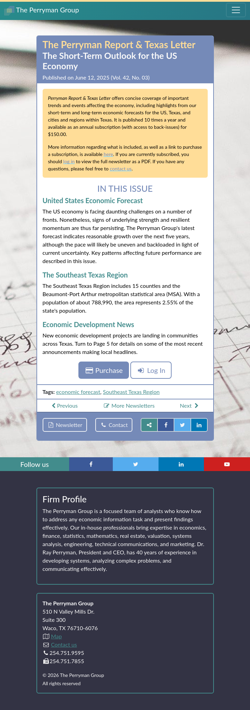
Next (190, 405)
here (108, 154)
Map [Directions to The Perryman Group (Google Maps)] (56, 636)
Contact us (64, 644)
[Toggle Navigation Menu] (236, 10)
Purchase (104, 370)
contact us (120, 168)
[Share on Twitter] (182, 425)
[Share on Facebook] (165, 425)
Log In (151, 370)
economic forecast (78, 391)
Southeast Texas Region (131, 391)
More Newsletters (128, 405)
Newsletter (65, 424)
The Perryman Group (41, 10)
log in (69, 161)
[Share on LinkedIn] (199, 425)
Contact (114, 424)
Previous (64, 405)
